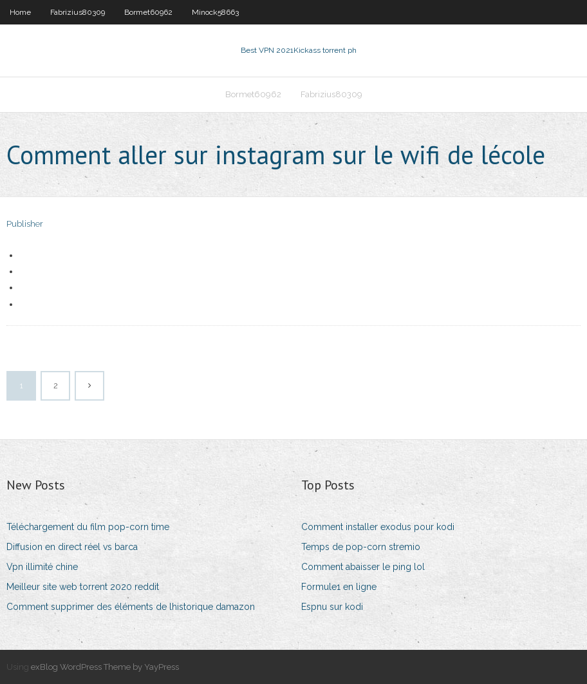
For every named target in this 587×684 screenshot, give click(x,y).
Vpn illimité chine (42, 567)
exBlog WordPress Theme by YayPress (105, 667)
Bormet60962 (148, 12)
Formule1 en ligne (339, 587)
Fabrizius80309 (77, 12)
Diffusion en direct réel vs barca (72, 547)
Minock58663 (215, 12)
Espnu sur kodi (332, 607)
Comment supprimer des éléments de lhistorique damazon (130, 607)
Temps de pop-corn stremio (360, 547)
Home (20, 12)
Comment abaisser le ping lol (363, 567)
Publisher (24, 224)
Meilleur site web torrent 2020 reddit (82, 587)
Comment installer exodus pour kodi (377, 527)
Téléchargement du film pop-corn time (87, 527)
